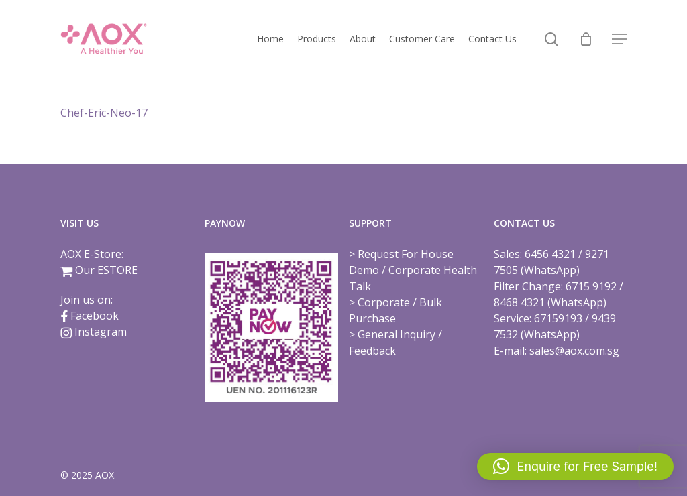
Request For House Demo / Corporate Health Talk (413, 270)
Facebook (94, 315)
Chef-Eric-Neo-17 (104, 112)
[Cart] (585, 39)
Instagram (100, 331)
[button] (619, 39)
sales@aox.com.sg (574, 350)
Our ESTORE (106, 270)
